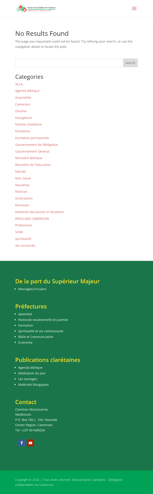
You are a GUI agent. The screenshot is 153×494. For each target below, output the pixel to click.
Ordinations (24, 198)
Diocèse (21, 111)
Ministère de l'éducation (33, 165)
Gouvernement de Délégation (36, 145)
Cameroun (22, 104)
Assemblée (23, 97)
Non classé (23, 178)
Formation (22, 131)
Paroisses (22, 205)
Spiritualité (23, 239)
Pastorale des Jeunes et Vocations (39, 212)
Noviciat (21, 191)
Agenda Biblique (27, 91)
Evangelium (23, 118)
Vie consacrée (25, 245)
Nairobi (20, 171)
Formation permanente (32, 138)
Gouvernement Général (32, 151)
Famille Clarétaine (28, 124)
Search (130, 63)
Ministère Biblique (28, 158)
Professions (23, 225)
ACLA (19, 84)
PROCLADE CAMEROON (32, 219)
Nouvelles (22, 185)
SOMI (19, 232)
